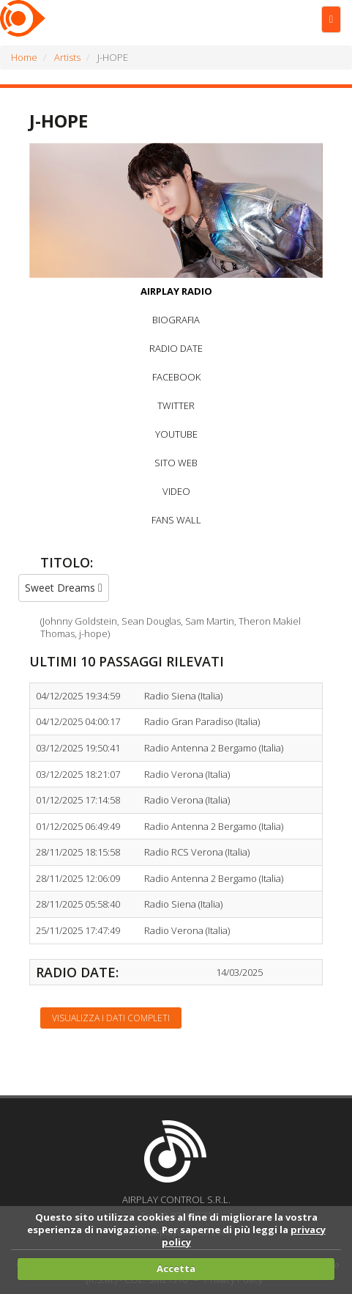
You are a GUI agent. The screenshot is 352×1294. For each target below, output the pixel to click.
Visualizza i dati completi (111, 1018)
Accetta (176, 1268)
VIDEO (176, 491)
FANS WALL (176, 519)
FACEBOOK (176, 376)
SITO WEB (176, 462)
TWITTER (176, 405)
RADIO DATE (176, 348)
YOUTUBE (176, 434)
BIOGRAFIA (176, 319)
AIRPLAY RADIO (176, 291)
